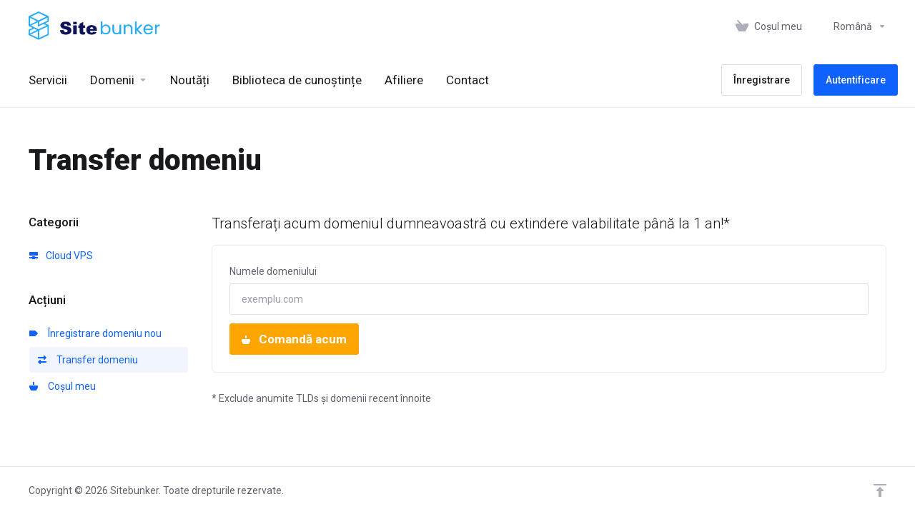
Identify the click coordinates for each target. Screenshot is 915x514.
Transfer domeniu (88, 360)
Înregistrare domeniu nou (95, 333)
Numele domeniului (273, 271)
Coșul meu (62, 386)
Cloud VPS (61, 255)
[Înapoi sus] (880, 490)
